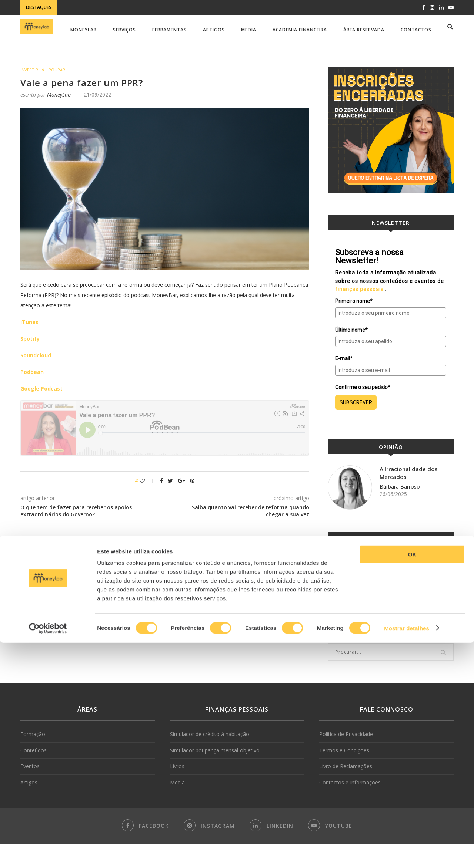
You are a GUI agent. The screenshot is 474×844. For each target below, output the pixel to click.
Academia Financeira (300, 30)
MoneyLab (83, 30)
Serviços (124, 30)
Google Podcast (41, 388)
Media (248, 30)
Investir (29, 69)
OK (412, 755)
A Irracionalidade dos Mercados (410, 473)
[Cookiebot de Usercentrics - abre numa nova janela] (48, 829)
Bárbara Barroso (400, 487)
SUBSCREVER (356, 402)
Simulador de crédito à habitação (209, 733)
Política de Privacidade (346, 733)
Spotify (30, 338)
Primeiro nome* (354, 301)
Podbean (32, 371)
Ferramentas (169, 30)
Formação (32, 733)
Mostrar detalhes (406, 829)
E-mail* (344, 358)
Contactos (416, 30)
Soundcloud (35, 355)
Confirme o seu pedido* (362, 387)
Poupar (57, 69)
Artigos (214, 30)
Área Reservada (363, 30)
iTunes (29, 321)
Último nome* (351, 330)
